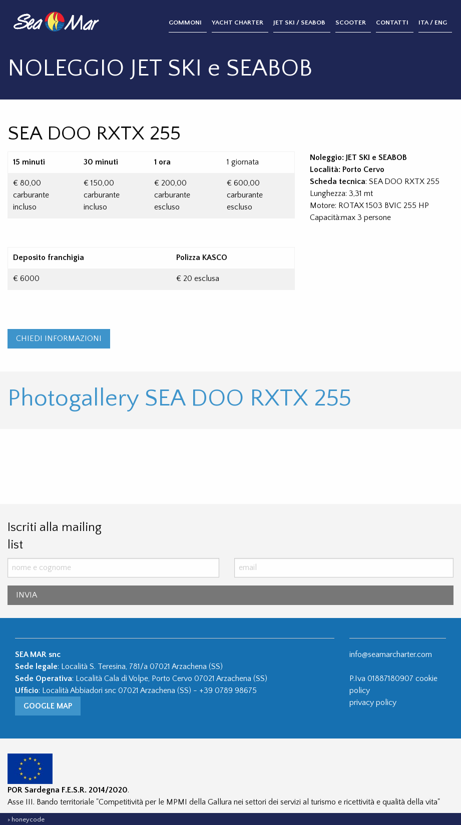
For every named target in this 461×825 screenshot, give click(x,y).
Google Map (48, 706)
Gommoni (185, 22)
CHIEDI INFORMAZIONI (59, 338)
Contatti (392, 22)
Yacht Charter (237, 22)
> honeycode (26, 819)
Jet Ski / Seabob (299, 22)
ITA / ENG (432, 22)
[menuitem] (190, 23)
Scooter (350, 22)
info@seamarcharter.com (390, 654)
